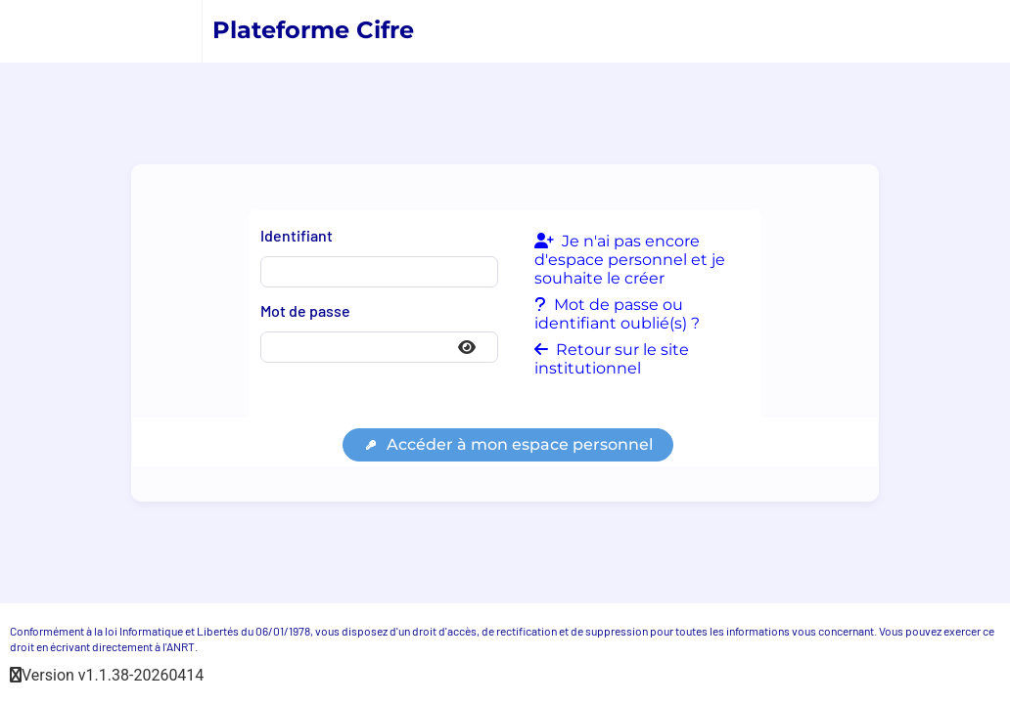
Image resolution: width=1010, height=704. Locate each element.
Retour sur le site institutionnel (611, 358)
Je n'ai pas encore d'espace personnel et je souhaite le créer (629, 259)
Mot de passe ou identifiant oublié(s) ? (617, 313)
